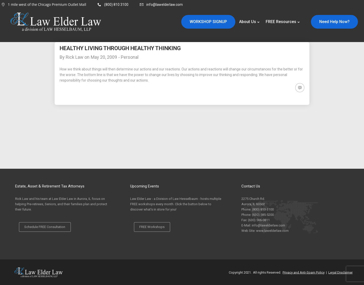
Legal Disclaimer (340, 272)
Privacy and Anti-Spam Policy (304, 272)
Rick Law (74, 57)
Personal (130, 57)
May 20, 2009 (104, 57)
